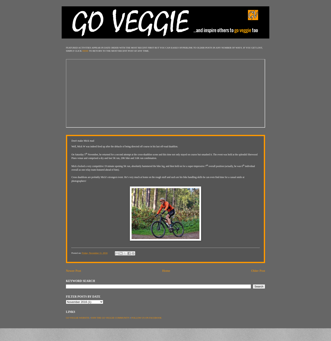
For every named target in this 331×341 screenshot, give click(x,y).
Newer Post (73, 270)
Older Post (258, 270)
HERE (85, 51)
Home (166, 270)
